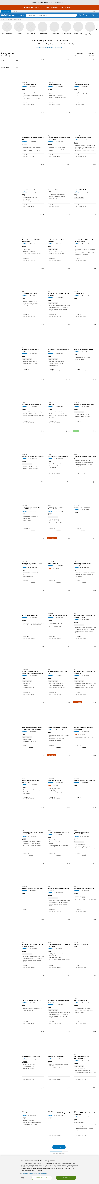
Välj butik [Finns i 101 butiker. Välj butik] (85, 1023)
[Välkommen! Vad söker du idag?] (52, 15)
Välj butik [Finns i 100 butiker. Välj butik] (33, 530)
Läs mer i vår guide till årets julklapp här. (49, 47)
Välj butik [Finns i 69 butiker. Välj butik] (59, 747)
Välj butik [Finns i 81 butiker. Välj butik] (59, 1135)
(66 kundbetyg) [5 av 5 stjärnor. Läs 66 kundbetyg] (85, 295)
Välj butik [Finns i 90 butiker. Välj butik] (59, 530)
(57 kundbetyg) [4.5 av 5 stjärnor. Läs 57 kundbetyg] (33, 567)
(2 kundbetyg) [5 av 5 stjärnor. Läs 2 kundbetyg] (33, 192)
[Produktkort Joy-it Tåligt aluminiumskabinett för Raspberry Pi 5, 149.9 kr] (33, 765)
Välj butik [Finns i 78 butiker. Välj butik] (32, 1023)
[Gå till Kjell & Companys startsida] (9, 15)
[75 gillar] (94, 113)
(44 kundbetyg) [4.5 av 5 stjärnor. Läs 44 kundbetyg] (33, 675)
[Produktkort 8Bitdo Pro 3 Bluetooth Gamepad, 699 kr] (33, 278)
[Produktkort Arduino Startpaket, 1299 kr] (59, 389)
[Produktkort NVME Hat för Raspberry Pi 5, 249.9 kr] (33, 600)
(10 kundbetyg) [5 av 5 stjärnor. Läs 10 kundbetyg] (85, 890)
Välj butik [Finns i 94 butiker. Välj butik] (59, 422)
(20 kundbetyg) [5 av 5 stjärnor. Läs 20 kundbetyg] (59, 458)
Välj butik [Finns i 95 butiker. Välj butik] (59, 156)
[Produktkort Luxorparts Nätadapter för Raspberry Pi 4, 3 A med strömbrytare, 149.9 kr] (33, 548)
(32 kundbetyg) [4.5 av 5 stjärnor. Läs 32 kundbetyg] (59, 86)
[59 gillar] (68, 755)
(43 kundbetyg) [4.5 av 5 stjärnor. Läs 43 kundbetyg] (85, 731)
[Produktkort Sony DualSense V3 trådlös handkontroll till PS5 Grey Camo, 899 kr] (85, 600)
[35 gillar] (68, 590)
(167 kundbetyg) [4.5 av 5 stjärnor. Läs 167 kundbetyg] (59, 243)
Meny (21, 15)
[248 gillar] (68, 379)
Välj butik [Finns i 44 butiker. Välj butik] (84, 370)
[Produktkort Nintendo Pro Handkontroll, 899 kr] (85, 278)
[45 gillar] (42, 538)
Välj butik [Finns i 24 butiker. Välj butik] (59, 1079)
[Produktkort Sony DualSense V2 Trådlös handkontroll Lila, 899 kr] (59, 334)
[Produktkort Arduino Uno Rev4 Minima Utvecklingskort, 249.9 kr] (85, 873)
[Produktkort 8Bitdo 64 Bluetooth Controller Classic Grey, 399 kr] (85, 441)
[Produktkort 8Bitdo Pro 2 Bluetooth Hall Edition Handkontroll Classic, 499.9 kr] (85, 817)
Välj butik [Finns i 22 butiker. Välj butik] (84, 260)
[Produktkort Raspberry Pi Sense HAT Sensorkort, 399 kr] (59, 765)
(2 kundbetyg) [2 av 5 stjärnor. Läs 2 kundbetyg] (33, 511)
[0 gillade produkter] (93, 15)
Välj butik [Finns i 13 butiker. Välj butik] (59, 967)
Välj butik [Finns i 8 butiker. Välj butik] (32, 156)
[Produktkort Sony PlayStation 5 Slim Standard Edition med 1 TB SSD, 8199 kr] (33, 817)
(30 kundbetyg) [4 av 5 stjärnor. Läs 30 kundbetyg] (33, 784)
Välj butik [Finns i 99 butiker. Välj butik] (59, 260)
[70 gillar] (94, 482)
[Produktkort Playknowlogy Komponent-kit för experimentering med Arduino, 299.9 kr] (59, 122)
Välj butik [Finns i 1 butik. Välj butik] (83, 104)
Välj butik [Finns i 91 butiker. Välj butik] (32, 798)
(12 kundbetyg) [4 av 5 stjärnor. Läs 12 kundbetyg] (85, 509)
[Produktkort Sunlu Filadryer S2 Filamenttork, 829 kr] (59, 712)
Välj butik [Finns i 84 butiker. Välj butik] (32, 422)
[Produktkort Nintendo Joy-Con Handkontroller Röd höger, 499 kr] (85, 765)
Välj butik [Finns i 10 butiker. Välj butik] (59, 855)
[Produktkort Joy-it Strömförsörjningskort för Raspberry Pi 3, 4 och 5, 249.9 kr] (59, 929)
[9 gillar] (94, 59)
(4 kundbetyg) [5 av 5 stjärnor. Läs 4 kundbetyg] (85, 192)
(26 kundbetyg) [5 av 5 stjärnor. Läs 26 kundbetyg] (59, 297)
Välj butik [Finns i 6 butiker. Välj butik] (84, 967)
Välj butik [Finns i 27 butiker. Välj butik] (84, 156)
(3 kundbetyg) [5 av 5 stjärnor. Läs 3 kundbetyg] (85, 782)
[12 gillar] (68, 703)
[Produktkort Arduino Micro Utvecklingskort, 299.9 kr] (85, 985)
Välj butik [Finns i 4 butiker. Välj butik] (58, 370)
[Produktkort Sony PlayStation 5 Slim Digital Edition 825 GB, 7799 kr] (33, 122)
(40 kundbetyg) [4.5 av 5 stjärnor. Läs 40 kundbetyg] (59, 617)
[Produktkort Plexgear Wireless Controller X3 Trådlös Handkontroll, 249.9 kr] (33, 224)
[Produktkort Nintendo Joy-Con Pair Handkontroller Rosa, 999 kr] (85, 389)
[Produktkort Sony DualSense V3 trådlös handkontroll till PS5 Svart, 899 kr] (85, 656)
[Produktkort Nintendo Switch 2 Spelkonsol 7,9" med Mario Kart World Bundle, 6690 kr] (85, 224)
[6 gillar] (42, 59)
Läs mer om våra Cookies (27, 1173)
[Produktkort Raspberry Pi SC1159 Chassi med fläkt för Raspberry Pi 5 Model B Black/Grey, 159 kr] (33, 656)
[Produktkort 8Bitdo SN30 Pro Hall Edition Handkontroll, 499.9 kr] (59, 817)
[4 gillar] (68, 325)
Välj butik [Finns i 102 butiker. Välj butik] (33, 316)
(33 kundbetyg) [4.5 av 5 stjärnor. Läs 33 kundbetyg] (59, 141)
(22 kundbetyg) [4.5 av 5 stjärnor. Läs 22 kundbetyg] (59, 565)
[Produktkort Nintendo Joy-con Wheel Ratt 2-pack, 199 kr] (85, 492)
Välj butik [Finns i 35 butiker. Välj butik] (59, 638)
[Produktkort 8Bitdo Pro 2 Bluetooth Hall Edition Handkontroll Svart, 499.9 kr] (85, 1041)
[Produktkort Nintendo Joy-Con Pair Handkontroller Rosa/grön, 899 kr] (59, 224)
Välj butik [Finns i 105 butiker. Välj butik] (85, 316)
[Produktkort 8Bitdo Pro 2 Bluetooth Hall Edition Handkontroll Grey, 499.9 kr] (59, 492)
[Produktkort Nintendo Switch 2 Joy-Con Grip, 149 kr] (85, 334)
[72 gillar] (68, 113)
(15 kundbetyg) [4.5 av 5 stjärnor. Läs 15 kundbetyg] (85, 1002)
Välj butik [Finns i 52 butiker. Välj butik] (32, 694)
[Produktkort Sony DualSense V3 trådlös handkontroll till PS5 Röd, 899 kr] (59, 873)
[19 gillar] (68, 59)
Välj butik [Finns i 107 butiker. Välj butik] (33, 582)
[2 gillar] (94, 165)
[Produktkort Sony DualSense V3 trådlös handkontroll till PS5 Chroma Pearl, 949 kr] (33, 929)
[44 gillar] (42, 379)
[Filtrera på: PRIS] (9, 64)
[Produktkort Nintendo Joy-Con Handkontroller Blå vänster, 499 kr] (33, 873)
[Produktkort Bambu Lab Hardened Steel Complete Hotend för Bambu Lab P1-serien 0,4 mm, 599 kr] (33, 712)
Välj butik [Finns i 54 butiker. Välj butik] (84, 747)
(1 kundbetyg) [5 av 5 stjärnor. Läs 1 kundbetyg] (33, 295)
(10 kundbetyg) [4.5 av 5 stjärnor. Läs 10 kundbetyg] (59, 782)
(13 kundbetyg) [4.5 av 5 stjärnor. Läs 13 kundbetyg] (33, 617)
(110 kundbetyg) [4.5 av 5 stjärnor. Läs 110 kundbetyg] (59, 353)
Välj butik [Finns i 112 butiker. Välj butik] (59, 316)
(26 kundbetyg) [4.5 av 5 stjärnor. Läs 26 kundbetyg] (85, 567)
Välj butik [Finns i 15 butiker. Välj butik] (32, 104)
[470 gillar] (94, 703)
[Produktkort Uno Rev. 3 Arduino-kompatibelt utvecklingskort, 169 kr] (85, 712)
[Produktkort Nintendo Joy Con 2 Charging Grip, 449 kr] (85, 929)
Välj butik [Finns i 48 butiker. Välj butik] (32, 638)
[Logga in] (84, 15)
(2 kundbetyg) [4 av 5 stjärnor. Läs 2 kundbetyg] (85, 86)
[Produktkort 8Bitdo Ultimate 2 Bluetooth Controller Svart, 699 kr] (59, 656)
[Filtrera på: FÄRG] (9, 61)
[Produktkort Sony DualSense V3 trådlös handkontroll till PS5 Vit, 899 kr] (59, 278)
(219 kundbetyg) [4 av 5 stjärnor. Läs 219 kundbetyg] (33, 243)
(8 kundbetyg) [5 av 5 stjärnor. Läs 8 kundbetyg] (59, 1058)
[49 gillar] (68, 215)
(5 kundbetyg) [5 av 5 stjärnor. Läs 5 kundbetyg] (33, 731)
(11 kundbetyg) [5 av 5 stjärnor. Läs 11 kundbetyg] (85, 243)
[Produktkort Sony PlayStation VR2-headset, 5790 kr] (85, 69)
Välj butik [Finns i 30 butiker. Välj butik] (32, 206)
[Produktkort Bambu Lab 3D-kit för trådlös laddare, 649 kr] (59, 174)
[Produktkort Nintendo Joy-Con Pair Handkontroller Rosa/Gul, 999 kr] (33, 334)
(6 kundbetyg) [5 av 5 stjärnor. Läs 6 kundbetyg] (33, 86)
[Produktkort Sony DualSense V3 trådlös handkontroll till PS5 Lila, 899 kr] (59, 985)
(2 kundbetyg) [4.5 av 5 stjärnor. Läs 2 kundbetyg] (85, 351)
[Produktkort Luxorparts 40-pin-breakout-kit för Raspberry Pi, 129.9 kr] (59, 1097)
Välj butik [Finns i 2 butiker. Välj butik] (58, 104)
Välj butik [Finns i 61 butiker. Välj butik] (84, 582)
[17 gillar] (42, 755)
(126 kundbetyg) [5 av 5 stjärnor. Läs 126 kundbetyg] (85, 139)
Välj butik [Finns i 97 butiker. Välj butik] (59, 473)
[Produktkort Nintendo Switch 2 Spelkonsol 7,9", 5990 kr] (33, 69)
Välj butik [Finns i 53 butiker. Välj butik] (84, 638)
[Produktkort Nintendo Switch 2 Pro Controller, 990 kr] (33, 174)
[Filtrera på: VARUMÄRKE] (9, 67)
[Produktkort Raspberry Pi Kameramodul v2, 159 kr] (59, 548)
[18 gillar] (42, 590)
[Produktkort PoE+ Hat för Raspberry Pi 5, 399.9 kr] (59, 1041)
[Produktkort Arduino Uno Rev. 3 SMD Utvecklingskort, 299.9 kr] (59, 441)
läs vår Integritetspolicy (40, 1173)
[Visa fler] (96, 28)
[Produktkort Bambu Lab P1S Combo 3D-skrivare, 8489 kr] (59, 69)
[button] (10, 56)
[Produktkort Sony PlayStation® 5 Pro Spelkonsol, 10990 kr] (33, 1041)
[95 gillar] (94, 976)
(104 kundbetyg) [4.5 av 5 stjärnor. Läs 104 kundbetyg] (59, 406)
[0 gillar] (42, 268)
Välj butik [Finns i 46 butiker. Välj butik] (84, 206)
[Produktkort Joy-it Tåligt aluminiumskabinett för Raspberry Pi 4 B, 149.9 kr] (85, 548)
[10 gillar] (68, 807)
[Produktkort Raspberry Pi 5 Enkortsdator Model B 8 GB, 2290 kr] (85, 122)
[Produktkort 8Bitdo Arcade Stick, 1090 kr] (33, 1097)
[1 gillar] (68, 165)
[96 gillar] (68, 1088)
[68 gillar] (42, 976)
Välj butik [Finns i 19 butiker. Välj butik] (32, 967)
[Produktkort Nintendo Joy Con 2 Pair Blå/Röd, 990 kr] (85, 174)
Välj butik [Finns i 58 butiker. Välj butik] (59, 582)
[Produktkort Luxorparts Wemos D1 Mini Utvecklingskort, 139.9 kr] (59, 600)
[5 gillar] (42, 113)
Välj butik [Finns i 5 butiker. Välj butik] (84, 855)
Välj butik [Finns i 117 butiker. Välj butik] (33, 260)
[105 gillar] (94, 268)
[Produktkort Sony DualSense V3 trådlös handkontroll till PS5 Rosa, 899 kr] (85, 1097)
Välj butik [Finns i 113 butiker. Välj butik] (85, 694)
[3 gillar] (42, 165)
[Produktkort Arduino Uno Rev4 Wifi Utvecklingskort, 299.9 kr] (33, 389)
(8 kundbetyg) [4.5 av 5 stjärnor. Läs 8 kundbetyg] (33, 1002)
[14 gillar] (94, 215)
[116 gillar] (68, 431)
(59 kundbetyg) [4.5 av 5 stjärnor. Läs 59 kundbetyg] (33, 406)
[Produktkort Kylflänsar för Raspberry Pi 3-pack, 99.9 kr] (33, 985)
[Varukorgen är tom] (97, 15)
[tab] (6, 11)
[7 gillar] (94, 1032)
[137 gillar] (42, 215)
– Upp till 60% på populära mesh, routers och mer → (47, 7)
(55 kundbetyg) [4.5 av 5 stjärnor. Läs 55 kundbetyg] (59, 729)
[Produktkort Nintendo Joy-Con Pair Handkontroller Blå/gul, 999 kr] (33, 441)
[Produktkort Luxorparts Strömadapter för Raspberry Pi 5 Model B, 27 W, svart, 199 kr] (33, 492)
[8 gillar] (94, 755)
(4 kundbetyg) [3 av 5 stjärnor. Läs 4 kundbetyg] (59, 948)
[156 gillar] (68, 538)
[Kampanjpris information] (58, 568)
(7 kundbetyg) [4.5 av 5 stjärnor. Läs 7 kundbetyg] (33, 141)
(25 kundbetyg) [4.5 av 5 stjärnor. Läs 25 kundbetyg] (59, 511)
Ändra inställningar (24, 1177)
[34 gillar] (42, 431)
